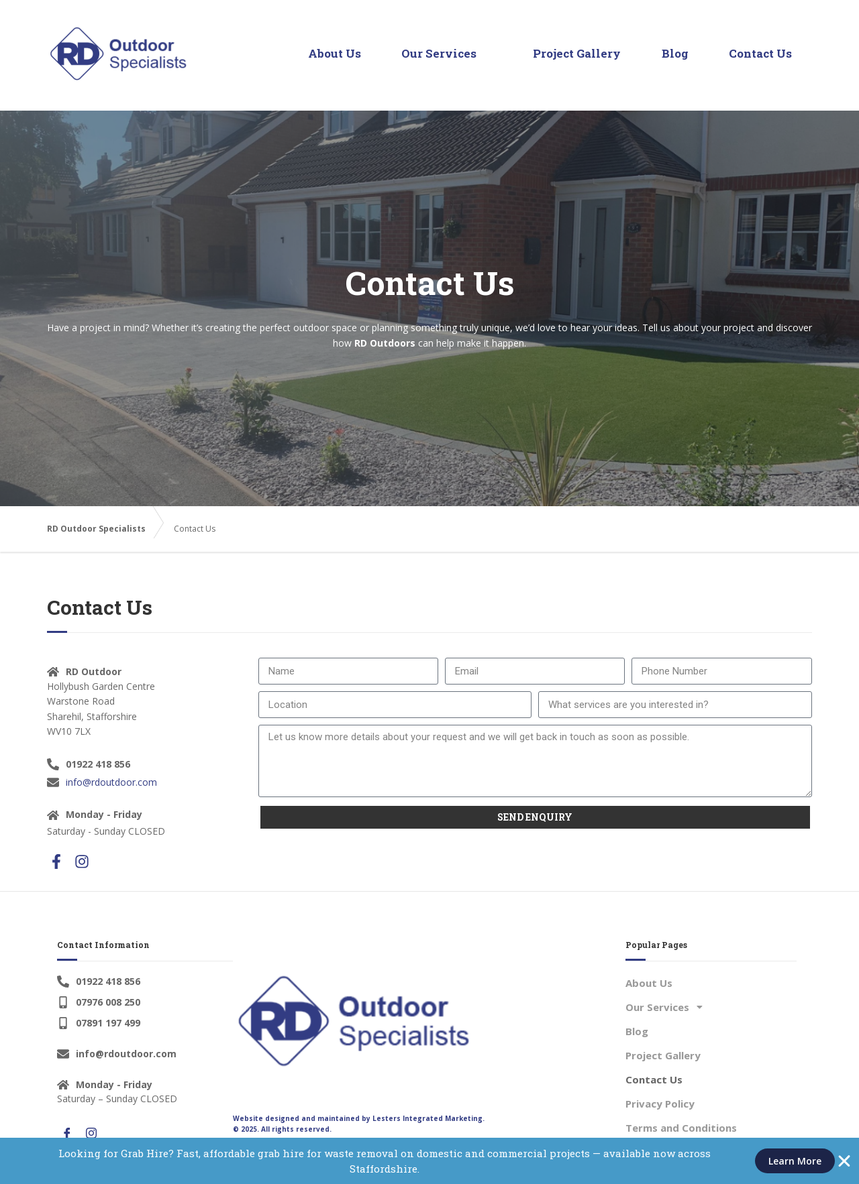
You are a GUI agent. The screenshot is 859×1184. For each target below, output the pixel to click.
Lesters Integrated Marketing (427, 1118)
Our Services (445, 53)
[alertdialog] (429, 1161)
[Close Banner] (844, 1161)
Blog (675, 53)
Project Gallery (577, 53)
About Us (335, 53)
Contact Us (760, 53)
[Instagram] (91, 1134)
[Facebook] (67, 1134)
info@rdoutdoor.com (111, 782)
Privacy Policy (660, 1103)
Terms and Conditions (681, 1127)
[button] (711, 1007)
